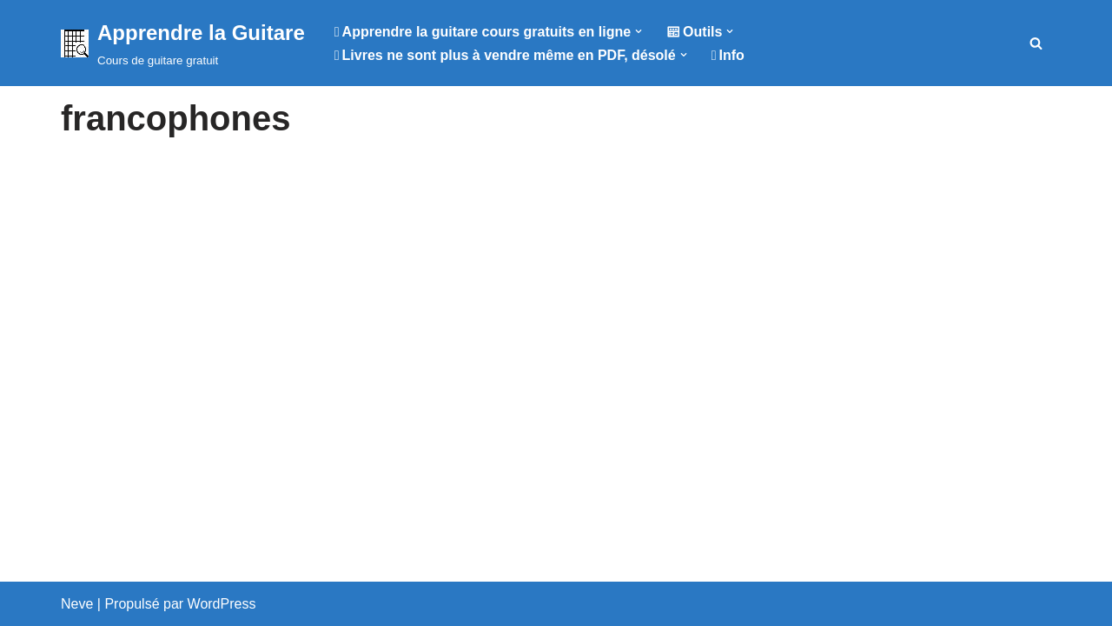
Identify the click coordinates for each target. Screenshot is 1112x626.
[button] (638, 31)
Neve (77, 603)
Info (728, 55)
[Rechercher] (1035, 43)
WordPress (222, 603)
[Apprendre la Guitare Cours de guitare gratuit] (183, 43)
